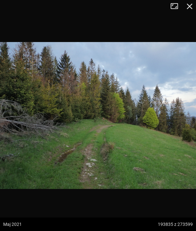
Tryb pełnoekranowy (176, 6)
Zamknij (189, 6)
